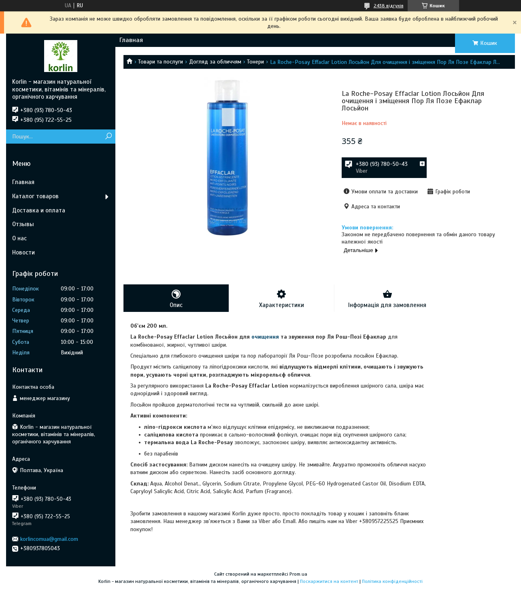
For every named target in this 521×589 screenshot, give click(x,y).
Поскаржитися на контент (329, 581)
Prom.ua (298, 574)
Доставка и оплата (38, 210)
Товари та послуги (160, 61)
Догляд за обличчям (215, 61)
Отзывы (23, 224)
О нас (19, 238)
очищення (265, 336)
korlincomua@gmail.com (49, 539)
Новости (23, 252)
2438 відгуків (389, 5)
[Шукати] (108, 136)
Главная (131, 40)
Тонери (255, 61)
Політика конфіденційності (392, 581)
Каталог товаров (35, 196)
